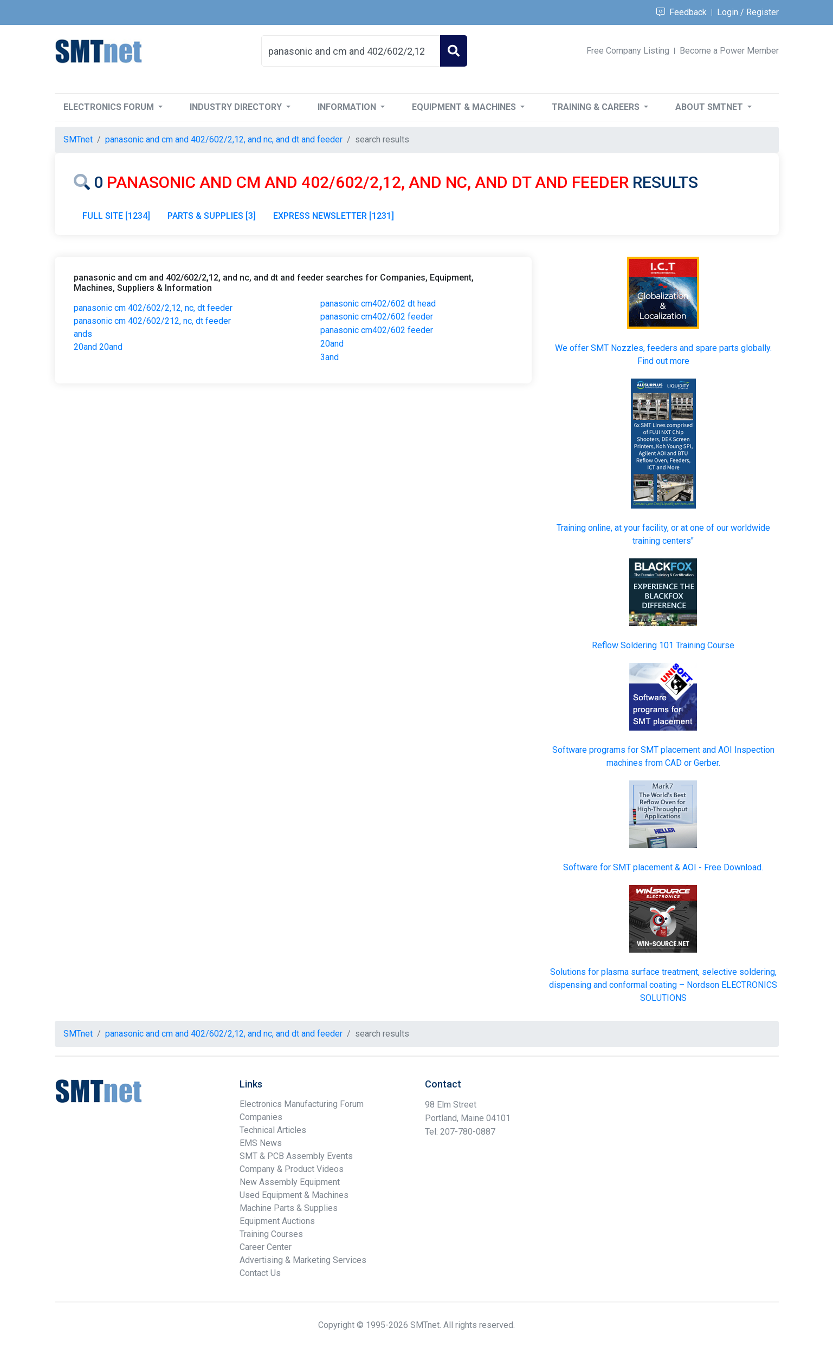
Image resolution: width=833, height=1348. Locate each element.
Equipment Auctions (277, 1221)
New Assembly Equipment (290, 1182)
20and (332, 343)
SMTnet (78, 139)
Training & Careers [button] (597, 107)
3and (329, 357)
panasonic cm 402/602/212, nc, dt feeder (152, 321)
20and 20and (98, 347)
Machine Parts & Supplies (289, 1208)
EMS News (261, 1143)
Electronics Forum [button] (109, 107)
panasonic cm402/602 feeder (376, 316)
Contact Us (260, 1273)
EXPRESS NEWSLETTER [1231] (333, 216)
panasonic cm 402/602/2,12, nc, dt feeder (153, 308)
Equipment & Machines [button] (465, 107)
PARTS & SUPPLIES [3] (211, 216)
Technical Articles (273, 1130)
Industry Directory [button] (237, 107)
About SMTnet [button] (710, 107)
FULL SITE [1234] (116, 216)
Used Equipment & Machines (294, 1195)
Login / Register (748, 12)
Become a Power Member (729, 50)
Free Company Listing (627, 50)
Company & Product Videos (292, 1169)
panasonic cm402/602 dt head (378, 303)
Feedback (681, 12)
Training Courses (271, 1234)
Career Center (266, 1247)
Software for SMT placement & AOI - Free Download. (663, 867)
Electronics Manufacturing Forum (302, 1104)
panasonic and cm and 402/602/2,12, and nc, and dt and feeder (224, 139)
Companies (261, 1117)
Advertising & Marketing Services (303, 1260)
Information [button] (348, 107)
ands (83, 334)
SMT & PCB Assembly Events (296, 1156)
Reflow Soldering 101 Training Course (663, 645)
